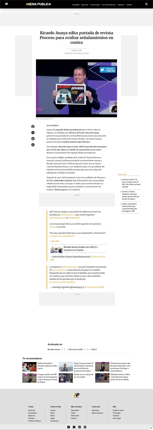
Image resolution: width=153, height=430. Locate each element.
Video (73, 413)
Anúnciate (95, 410)
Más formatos (76, 407)
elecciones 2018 (76, 349)
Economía (75, 5)
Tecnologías (95, 5)
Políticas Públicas (109, 5)
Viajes (52, 418)
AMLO (94, 349)
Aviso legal (117, 418)
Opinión (129, 5)
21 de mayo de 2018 (94, 287)
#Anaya (53, 227)
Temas (30, 407)
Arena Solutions (97, 413)
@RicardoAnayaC (57, 217)
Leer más (55, 241)
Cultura (52, 410)
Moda (52, 413)
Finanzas (121, 5)
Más (114, 407)
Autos (52, 416)
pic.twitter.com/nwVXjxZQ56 (62, 282)
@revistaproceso (67, 214)
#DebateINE (74, 217)
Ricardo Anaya (54, 349)
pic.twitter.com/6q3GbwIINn (62, 236)
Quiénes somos (118, 410)
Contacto (116, 416)
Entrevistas (75, 416)
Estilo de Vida (55, 407)
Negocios (84, 5)
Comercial (96, 407)
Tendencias (54, 421)
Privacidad (116, 413)
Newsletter (75, 410)
